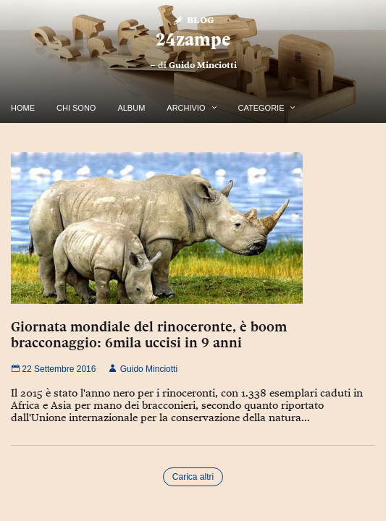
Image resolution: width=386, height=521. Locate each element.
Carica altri (193, 477)
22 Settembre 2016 (53, 369)
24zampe (193, 39)
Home (23, 107)
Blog (193, 19)
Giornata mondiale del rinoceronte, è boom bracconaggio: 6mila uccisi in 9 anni (149, 334)
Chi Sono (76, 107)
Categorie (261, 107)
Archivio (186, 107)
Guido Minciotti (203, 65)
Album (131, 107)
